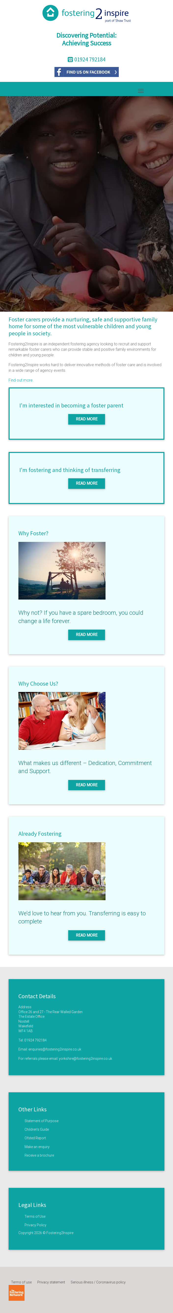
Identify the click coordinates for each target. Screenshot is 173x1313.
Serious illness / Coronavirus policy (98, 1282)
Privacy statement (51, 1282)
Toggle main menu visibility (141, 90)
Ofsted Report (35, 1138)
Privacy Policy (35, 1225)
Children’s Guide (37, 1129)
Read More (86, 419)
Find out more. (21, 380)
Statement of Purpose (41, 1121)
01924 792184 (35, 1040)
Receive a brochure (39, 1155)
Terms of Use (35, 1216)
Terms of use (21, 1282)
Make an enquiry (37, 1147)
